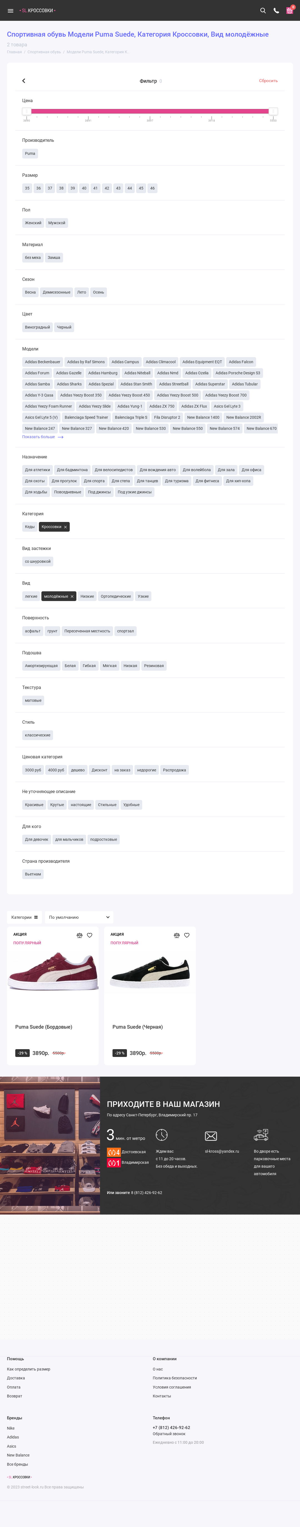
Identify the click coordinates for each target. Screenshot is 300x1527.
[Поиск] (263, 10)
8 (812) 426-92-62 (146, 1192)
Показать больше (42, 437)
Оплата (14, 1387)
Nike (10, 1428)
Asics (11, 1446)
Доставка (16, 1378)
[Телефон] (276, 10)
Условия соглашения (172, 1387)
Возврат (14, 1396)
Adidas (13, 1437)
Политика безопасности (175, 1378)
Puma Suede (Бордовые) (43, 1027)
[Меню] (10, 10)
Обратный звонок (169, 1434)
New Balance (18, 1455)
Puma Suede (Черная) (137, 1027)
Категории (24, 917)
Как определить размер (28, 1369)
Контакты (162, 1396)
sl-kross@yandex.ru (222, 1151)
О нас (158, 1369)
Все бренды (17, 1464)
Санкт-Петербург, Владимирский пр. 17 (152, 1115)
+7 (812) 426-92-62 (171, 1427)
